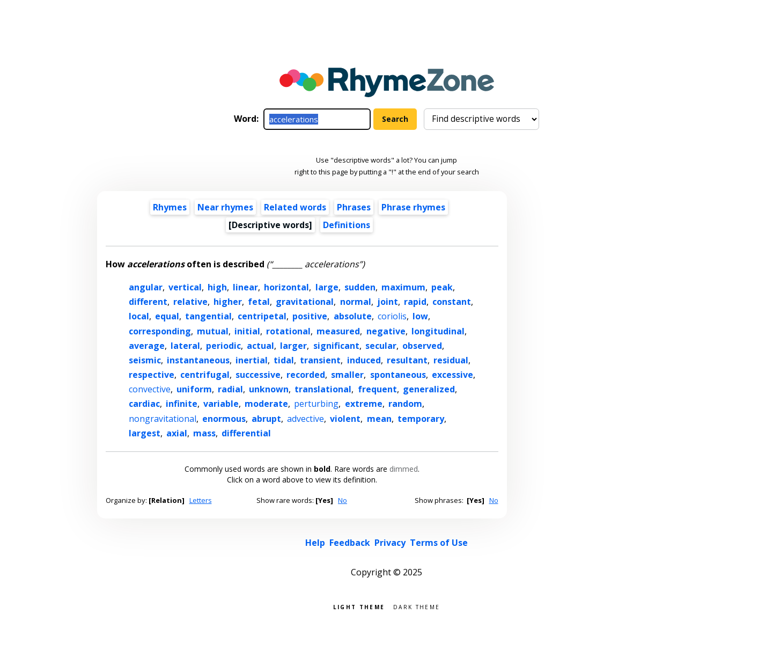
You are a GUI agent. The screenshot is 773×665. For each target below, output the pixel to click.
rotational (288, 331)
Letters (200, 500)
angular (146, 287)
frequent (377, 389)
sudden (360, 287)
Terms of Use (439, 543)
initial (247, 331)
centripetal (262, 316)
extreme (363, 404)
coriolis (392, 316)
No (342, 500)
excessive (452, 375)
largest (144, 433)
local (139, 316)
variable (221, 404)
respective (151, 375)
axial (176, 433)
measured (338, 331)
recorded (305, 375)
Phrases (354, 207)
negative (386, 331)
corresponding (160, 331)
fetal (259, 302)
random (405, 404)
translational (323, 389)
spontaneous (398, 375)
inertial (251, 360)
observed (422, 346)
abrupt (266, 419)
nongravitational (162, 419)
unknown (269, 389)
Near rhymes (225, 207)
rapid (415, 302)
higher (228, 302)
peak (442, 287)
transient (320, 360)
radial (230, 389)
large (326, 287)
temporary (420, 419)
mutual (213, 331)
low (420, 316)
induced (364, 360)
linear (245, 287)
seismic (145, 360)
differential (246, 433)
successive (258, 375)
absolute (353, 316)
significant (336, 346)
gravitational (305, 302)
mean (379, 419)
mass (204, 433)
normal (355, 302)
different (148, 302)
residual (450, 360)
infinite (181, 404)
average (147, 346)
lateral (185, 346)
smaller (347, 375)
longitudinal (438, 331)
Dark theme (416, 606)
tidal (284, 360)
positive (309, 316)
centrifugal (205, 375)
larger (293, 346)
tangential (208, 316)
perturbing (316, 404)
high (217, 287)
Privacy (390, 543)
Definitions (346, 225)
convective (150, 389)
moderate (266, 404)
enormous (224, 419)
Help (315, 543)
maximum (403, 287)
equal (167, 316)
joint (387, 302)
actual (260, 346)
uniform (194, 389)
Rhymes (170, 207)
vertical (185, 287)
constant (451, 302)
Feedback (349, 543)
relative (190, 302)
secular (380, 346)
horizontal (286, 287)
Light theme (359, 606)
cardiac (144, 404)
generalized (429, 389)
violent (345, 419)
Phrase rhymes (413, 207)
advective (305, 419)
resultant (407, 360)
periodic (223, 346)
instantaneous (198, 360)
